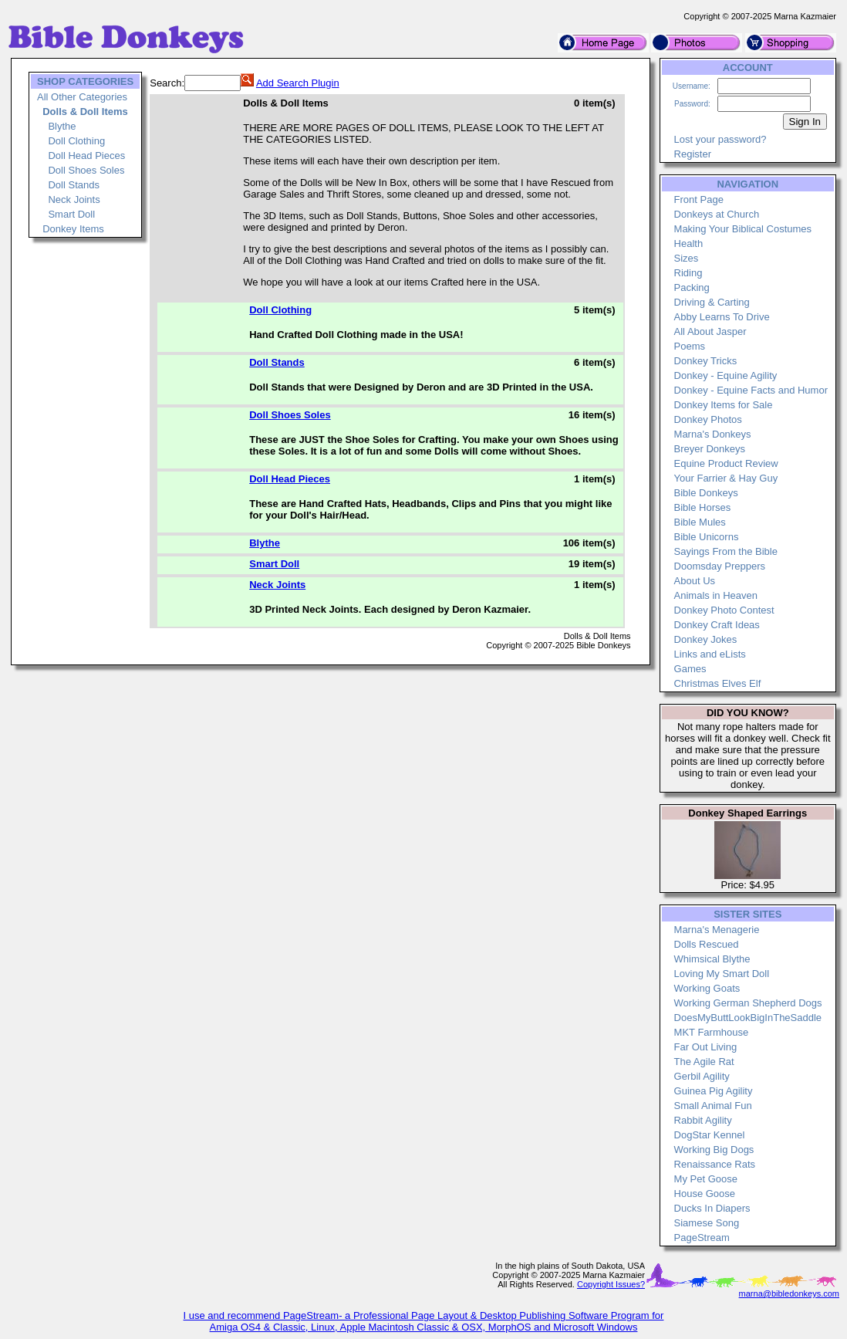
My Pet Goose (705, 1179)
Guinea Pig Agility (713, 1091)
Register (692, 154)
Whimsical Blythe (712, 959)
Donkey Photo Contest (724, 610)
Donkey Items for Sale (723, 405)
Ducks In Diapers (712, 1208)
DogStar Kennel (709, 1135)
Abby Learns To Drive (722, 317)
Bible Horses (702, 507)
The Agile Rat (704, 1061)
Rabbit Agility (703, 1120)
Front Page (699, 199)
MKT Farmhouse (711, 1032)
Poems (689, 346)
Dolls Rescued (706, 944)
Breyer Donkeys (709, 449)
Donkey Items (72, 229)
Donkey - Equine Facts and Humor (751, 390)
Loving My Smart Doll (722, 973)
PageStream (702, 1237)
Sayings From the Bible (726, 551)
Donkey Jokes (705, 639)
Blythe (62, 126)
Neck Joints (74, 199)
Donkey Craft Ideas (717, 625)
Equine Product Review (726, 463)
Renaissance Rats (715, 1164)
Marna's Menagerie (717, 929)
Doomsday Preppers (720, 566)
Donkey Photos (708, 419)
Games (690, 669)
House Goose (705, 1193)
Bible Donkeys (706, 493)
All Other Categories (82, 97)
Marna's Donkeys (712, 434)
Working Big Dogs (714, 1149)
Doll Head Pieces (86, 155)
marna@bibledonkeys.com (789, 1293)
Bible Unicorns (706, 537)
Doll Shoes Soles (86, 170)
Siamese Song (707, 1223)
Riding (688, 273)
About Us (694, 581)
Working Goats (707, 988)
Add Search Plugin (297, 83)
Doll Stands (73, 185)
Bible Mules (700, 522)
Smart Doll (71, 214)
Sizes (686, 258)
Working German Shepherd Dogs (748, 1003)
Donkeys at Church (717, 214)
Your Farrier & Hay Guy (726, 478)
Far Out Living (705, 1047)
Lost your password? (720, 139)
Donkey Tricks (705, 361)
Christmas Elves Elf (717, 683)
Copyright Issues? (611, 1284)
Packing (692, 287)
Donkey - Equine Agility (726, 375)
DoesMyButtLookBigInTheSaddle (748, 1017)
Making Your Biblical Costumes (743, 229)
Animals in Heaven (716, 595)
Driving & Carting (712, 302)
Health (689, 243)
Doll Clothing (76, 141)
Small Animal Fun (713, 1105)
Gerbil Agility (702, 1076)
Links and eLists (710, 654)
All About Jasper (710, 331)
